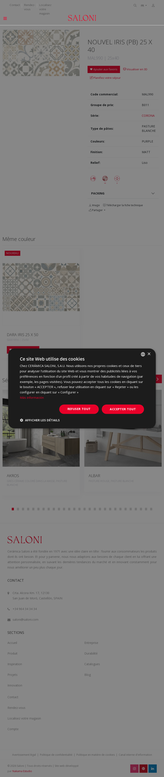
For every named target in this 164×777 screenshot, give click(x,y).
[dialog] (82, 388)
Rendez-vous (29, 7)
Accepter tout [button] (123, 409)
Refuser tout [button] (79, 409)
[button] (40, 420)
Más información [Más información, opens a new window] (32, 397)
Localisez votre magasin (45, 9)
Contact (15, 5)
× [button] (149, 354)
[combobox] (143, 354)
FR (143, 5)
